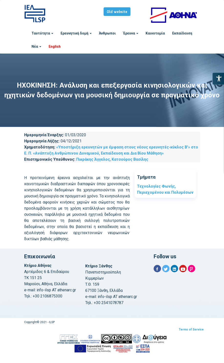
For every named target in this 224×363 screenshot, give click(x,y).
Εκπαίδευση (182, 33)
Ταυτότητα (42, 33)
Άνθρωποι (107, 33)
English (55, 46)
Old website (117, 12)
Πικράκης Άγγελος (93, 159)
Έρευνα (130, 33)
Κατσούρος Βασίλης (130, 159)
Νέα (36, 46)
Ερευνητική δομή (76, 33)
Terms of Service (191, 329)
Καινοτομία (155, 33)
